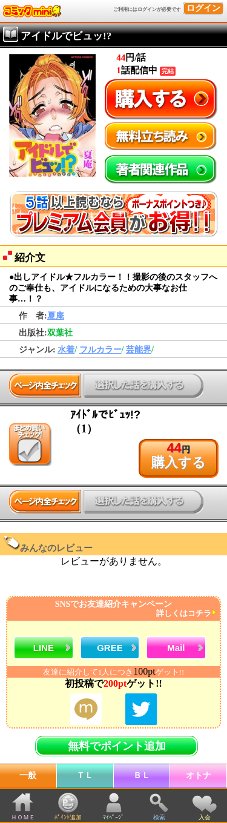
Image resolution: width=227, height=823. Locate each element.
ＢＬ (141, 775)
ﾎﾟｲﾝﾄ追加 (68, 817)
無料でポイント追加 (117, 746)
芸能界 (138, 349)
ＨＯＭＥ (23, 817)
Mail (176, 648)
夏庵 (55, 315)
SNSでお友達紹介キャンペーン (112, 609)
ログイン (203, 8)
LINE (43, 648)
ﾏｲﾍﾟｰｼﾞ (113, 817)
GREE (110, 648)
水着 (66, 349)
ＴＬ (84, 775)
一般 (27, 775)
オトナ (198, 775)
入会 (205, 817)
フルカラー (100, 349)
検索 (159, 817)
